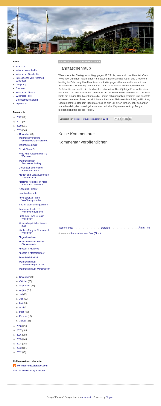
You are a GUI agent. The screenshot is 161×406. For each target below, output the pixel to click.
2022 (19, 117)
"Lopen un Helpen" (28, 189)
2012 (19, 352)
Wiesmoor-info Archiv (26, 70)
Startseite (105, 228)
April (21, 307)
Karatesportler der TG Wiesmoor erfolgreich (31, 210)
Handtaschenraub (28, 193)
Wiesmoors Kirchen (25, 92)
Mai (21, 303)
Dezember (24, 134)
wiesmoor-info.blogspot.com (32, 365)
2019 (19, 130)
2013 (19, 348)
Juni (21, 299)
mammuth (87, 397)
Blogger (110, 397)
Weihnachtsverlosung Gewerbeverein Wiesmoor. (33, 139)
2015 (19, 339)
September (25, 285)
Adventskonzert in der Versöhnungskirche (30, 199)
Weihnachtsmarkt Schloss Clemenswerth (32, 243)
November (24, 277)
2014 (19, 343)
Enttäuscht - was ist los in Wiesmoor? (31, 217)
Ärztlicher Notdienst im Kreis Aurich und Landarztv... (33, 183)
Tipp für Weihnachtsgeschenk (33, 204)
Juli (21, 294)
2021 (19, 121)
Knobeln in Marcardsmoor (31, 253)
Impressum (21, 103)
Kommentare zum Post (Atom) (86, 233)
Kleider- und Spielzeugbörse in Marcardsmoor (34, 176)
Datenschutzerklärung (27, 100)
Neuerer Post (66, 228)
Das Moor (21, 88)
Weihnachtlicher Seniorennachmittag (30, 162)
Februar (23, 316)
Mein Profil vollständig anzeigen (29, 370)
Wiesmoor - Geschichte (27, 74)
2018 (19, 326)
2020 (19, 126)
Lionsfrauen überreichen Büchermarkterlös (31, 169)
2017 (19, 330)
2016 (19, 335)
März (22, 312)
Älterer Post (144, 228)
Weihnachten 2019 (28, 145)
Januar (23, 320)
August (23, 290)
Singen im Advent (27, 237)
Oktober (23, 281)
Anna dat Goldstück (28, 257)
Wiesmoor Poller (24, 96)
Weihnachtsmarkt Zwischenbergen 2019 (31, 263)
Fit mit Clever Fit (27, 149)
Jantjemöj (20, 84)
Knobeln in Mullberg (29, 248)
